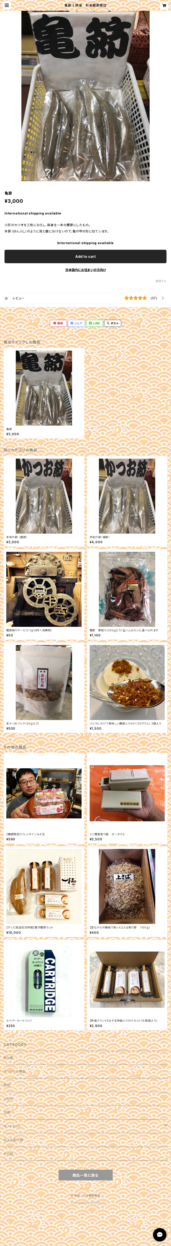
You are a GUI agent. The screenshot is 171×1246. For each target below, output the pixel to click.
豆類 (7, 1112)
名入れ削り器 (13, 1140)
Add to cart (85, 256)
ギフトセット (12, 1126)
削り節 (8, 1058)
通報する (160, 281)
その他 (8, 1153)
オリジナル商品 (15, 1071)
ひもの (8, 1099)
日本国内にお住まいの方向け (85, 270)
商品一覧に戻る (86, 1175)
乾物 (7, 1085)
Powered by (85, 1202)
